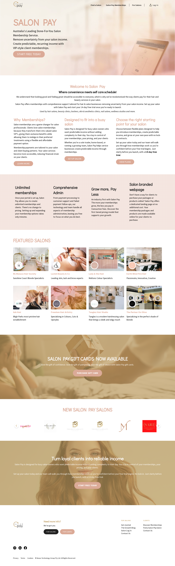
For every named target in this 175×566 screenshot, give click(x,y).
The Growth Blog (128, 528)
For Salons (136, 5)
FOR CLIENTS (67, 532)
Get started (126, 525)
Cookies (30, 558)
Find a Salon (96, 5)
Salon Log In (126, 530)
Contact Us (125, 533)
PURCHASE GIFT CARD (87, 373)
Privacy (15, 558)
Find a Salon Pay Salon (152, 528)
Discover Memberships (152, 525)
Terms (23, 558)
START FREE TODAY (29, 54)
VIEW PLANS (125, 161)
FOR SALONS (51, 532)
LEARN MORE (23, 163)
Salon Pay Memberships (116, 5)
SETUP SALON (74, 158)
